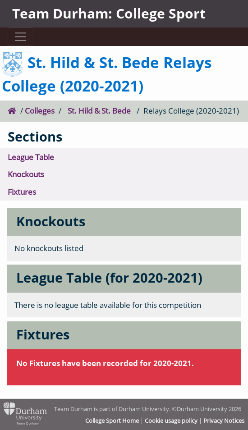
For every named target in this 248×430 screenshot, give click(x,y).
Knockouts (26, 174)
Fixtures (22, 192)
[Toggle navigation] (21, 36)
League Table (31, 157)
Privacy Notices (223, 420)
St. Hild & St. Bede (99, 110)
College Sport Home (112, 420)
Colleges (40, 110)
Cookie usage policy (171, 420)
